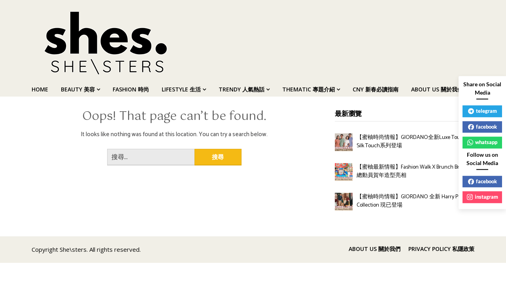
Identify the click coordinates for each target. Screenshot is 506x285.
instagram (482, 197)
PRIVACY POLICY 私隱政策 (441, 249)
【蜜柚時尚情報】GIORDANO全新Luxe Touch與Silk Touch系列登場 (414, 141)
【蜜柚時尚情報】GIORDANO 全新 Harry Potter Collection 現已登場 (413, 201)
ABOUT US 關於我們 (437, 89)
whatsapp (482, 142)
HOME (40, 89)
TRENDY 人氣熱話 (241, 89)
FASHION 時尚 (131, 89)
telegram (482, 111)
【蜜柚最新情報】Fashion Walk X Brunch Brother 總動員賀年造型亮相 (414, 171)
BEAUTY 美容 (78, 89)
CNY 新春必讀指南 (375, 89)
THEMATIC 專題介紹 (308, 89)
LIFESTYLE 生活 (181, 89)
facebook (482, 127)
